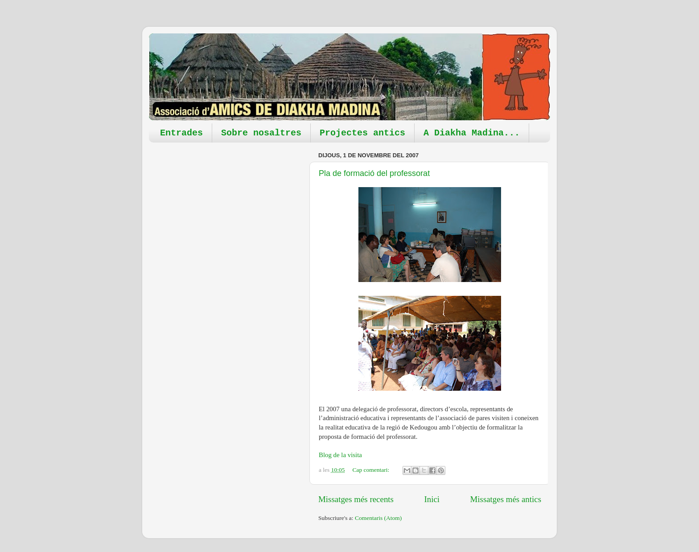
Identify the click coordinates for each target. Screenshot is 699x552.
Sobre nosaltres (261, 133)
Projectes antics (362, 133)
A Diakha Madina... (472, 133)
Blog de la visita (340, 454)
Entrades (181, 133)
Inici (432, 499)
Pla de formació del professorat (374, 173)
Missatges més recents (356, 499)
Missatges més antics (505, 499)
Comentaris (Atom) (378, 518)
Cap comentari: (371, 469)
